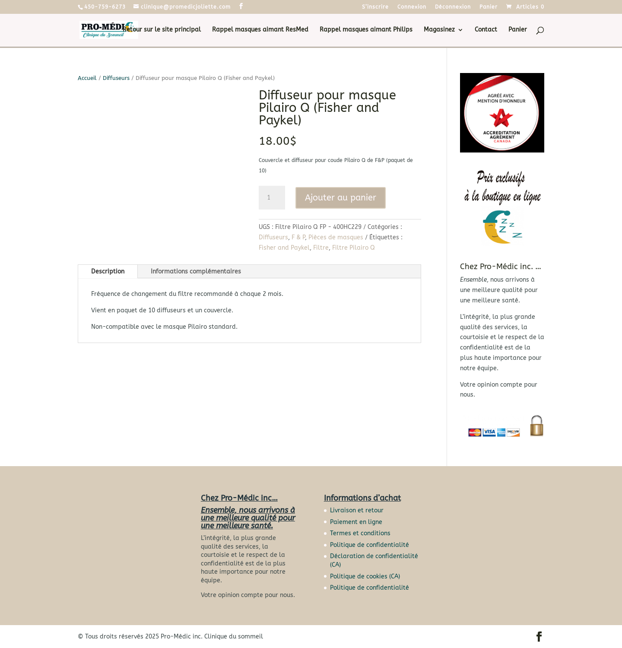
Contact (486, 30)
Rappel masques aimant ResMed (260, 30)
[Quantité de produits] (272, 198)
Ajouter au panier (340, 198)
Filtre (321, 247)
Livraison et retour (357, 510)
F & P (298, 237)
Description (107, 271)
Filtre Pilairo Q (353, 247)
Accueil (87, 78)
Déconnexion (453, 7)
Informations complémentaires (196, 271)
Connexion (411, 7)
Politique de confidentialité (369, 545)
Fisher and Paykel (284, 247)
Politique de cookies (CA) (365, 576)
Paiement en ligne (356, 522)
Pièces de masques (335, 237)
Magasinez (439, 30)
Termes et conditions (360, 533)
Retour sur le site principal (162, 30)
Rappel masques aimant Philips (366, 30)
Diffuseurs (116, 78)
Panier (488, 7)
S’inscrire (375, 7)
